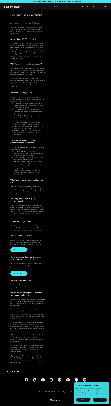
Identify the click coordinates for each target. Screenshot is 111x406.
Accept (100, 400)
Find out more (19, 250)
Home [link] (50, 7)
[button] (66, 7)
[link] (18, 7)
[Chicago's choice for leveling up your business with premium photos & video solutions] (55, 1)
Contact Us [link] (97, 7)
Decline (83, 400)
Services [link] (57, 7)
